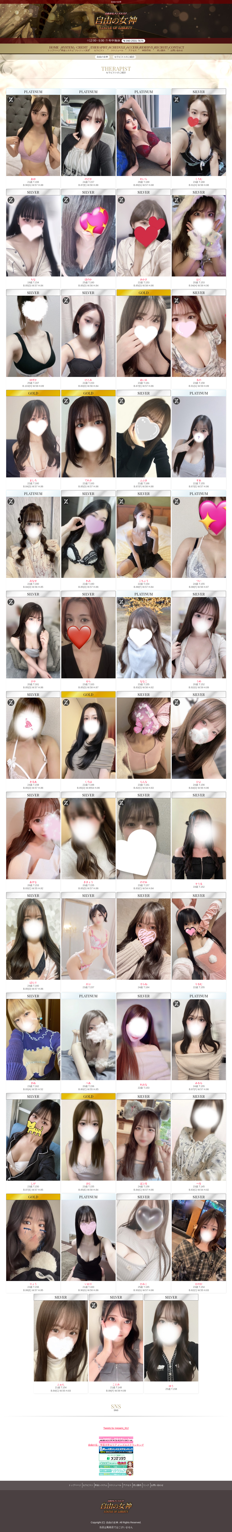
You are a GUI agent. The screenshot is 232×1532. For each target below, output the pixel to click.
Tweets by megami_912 (116, 1430)
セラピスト (81, 1485)
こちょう (143, 582)
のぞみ (143, 883)
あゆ (33, 180)
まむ (88, 1185)
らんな (143, 783)
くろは (88, 783)
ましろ (33, 481)
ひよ (198, 783)
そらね (143, 985)
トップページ (65, 1485)
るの (198, 381)
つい (198, 582)
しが (33, 1185)
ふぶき (143, 481)
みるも (198, 1084)
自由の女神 (112, 1520)
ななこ (143, 682)
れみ (88, 582)
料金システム (96, 1485)
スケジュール (114, 1485)
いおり (88, 1285)
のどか (88, 180)
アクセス (128, 1485)
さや (33, 682)
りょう (33, 1285)
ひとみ (88, 381)
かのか (198, 1285)
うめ (198, 682)
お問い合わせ (167, 1485)
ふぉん (60, 1386)
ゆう (171, 1387)
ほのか (88, 281)
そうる (198, 885)
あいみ (143, 381)
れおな (143, 1086)
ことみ (116, 1386)
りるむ (198, 985)
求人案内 (141, 1485)
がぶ (88, 985)
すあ (198, 481)
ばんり (33, 984)
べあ (88, 1084)
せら (88, 682)
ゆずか (33, 381)
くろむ (198, 180)
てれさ (88, 481)
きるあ (33, 783)
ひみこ (143, 1285)
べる (198, 1185)
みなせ (33, 582)
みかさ (143, 281)
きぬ (33, 1084)
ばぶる (143, 1185)
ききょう (88, 883)
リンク (153, 1485)
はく (198, 281)
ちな (33, 281)
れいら (143, 180)
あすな (33, 883)
